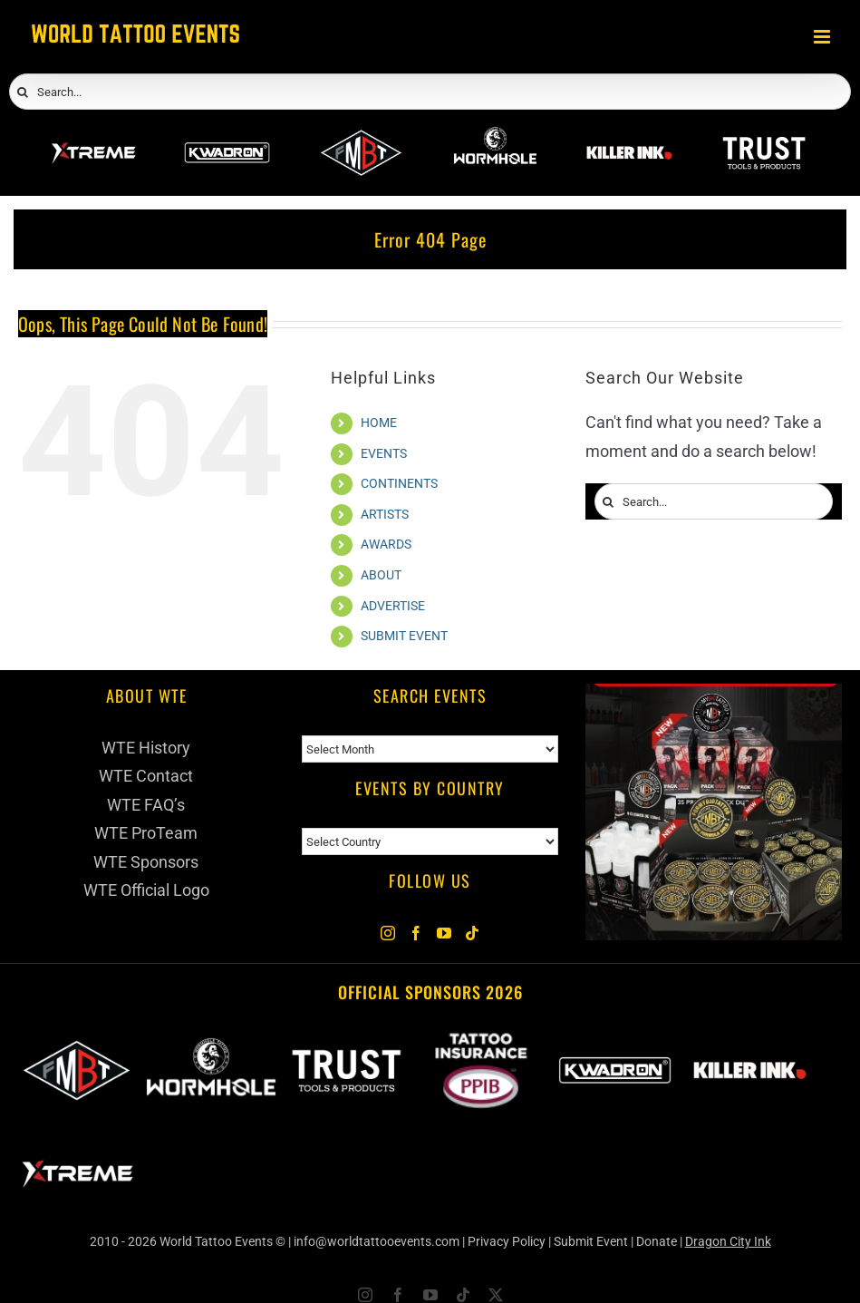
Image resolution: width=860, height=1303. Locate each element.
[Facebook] (416, 933)
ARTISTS (385, 514)
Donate (656, 1241)
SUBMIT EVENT (404, 635)
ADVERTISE (393, 605)
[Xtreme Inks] (93, 136)
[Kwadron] (227, 136)
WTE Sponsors (145, 861)
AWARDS (386, 544)
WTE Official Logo (146, 889)
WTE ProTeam (146, 832)
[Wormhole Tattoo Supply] (495, 136)
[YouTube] (444, 933)
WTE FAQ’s (146, 804)
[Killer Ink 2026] (629, 136)
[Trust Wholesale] (763, 136)
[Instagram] (388, 933)
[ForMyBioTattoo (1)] (713, 697)
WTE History (145, 747)
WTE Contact (146, 775)
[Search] (22, 92)
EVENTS (384, 453)
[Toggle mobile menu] (823, 36)
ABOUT (381, 575)
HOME (379, 422)
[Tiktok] (472, 933)
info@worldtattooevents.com (376, 1241)
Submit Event (591, 1241)
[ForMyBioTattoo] (361, 136)
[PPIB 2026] (480, 1042)
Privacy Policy (507, 1241)
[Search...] (430, 91)
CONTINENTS (399, 483)
